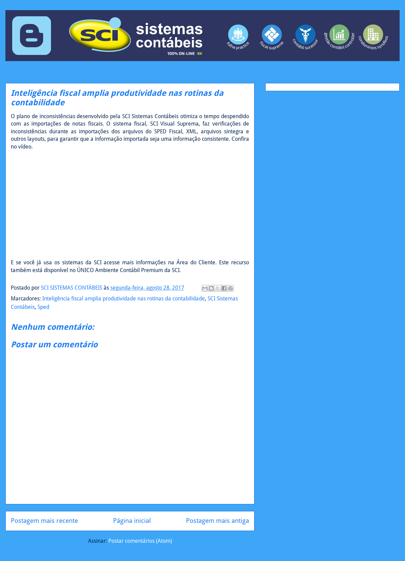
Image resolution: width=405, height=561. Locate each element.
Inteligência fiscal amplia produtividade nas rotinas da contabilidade (123, 298)
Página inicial (132, 521)
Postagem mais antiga (217, 521)
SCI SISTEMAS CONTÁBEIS (72, 288)
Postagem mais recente (44, 521)
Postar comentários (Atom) (140, 541)
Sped (43, 307)
